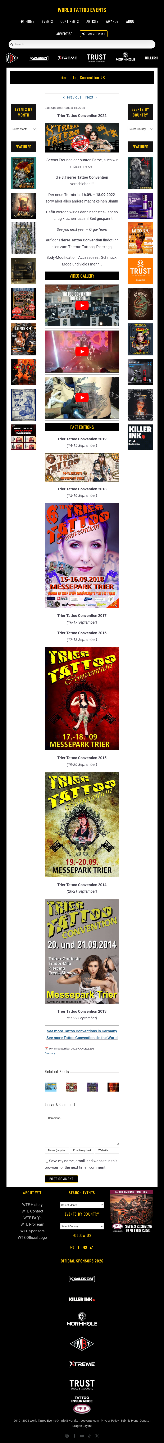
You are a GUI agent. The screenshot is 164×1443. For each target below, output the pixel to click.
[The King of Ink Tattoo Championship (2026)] (92, 1085)
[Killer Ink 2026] (82, 1292)
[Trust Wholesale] (96, 54)
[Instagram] (72, 1247)
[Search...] (82, 44)
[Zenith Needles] (23, 196)
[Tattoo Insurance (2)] (131, 1193)
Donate (144, 1420)
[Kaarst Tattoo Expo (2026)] (71, 1085)
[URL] (107, 1150)
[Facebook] (78, 1247)
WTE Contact (32, 1211)
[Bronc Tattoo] (140, 362)
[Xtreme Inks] (67, 54)
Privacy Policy (110, 1420)
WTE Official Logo (32, 1237)
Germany (50, 1053)
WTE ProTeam (32, 1224)
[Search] (12, 44)
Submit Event (129, 1420)
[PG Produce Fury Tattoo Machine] (140, 196)
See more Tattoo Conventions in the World (82, 1037)
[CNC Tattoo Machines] (23, 427)
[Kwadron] (39, 54)
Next (89, 97)
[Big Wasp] (23, 362)
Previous (74, 97)
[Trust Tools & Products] (140, 261)
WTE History (32, 1204)
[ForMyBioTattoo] (82, 1337)
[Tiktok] (91, 1247)
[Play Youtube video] (82, 305)
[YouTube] (85, 1247)
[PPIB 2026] (82, 1398)
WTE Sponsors (32, 1231)
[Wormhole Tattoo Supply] (126, 54)
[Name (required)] (57, 1150)
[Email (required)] (82, 1150)
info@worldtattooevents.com (80, 1420)
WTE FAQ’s (32, 1218)
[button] (48, 1087)
